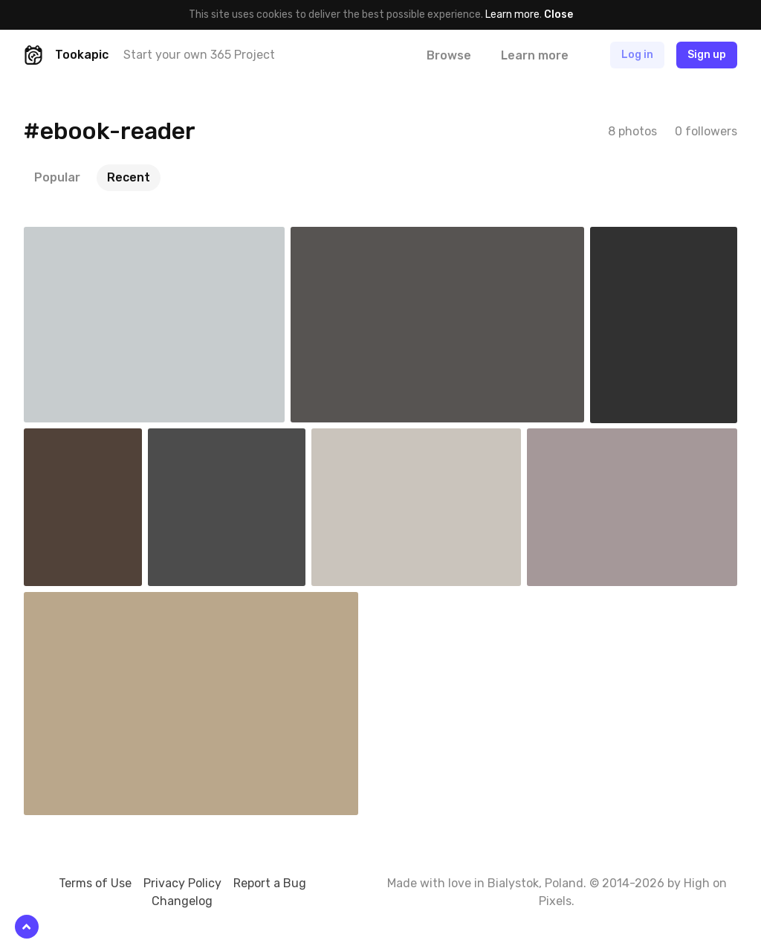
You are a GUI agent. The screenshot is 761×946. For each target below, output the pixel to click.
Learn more (512, 14)
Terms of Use (95, 883)
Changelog (182, 901)
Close (558, 14)
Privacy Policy (182, 883)
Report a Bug (269, 883)
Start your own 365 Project (199, 55)
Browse (449, 55)
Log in (637, 54)
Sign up (706, 54)
